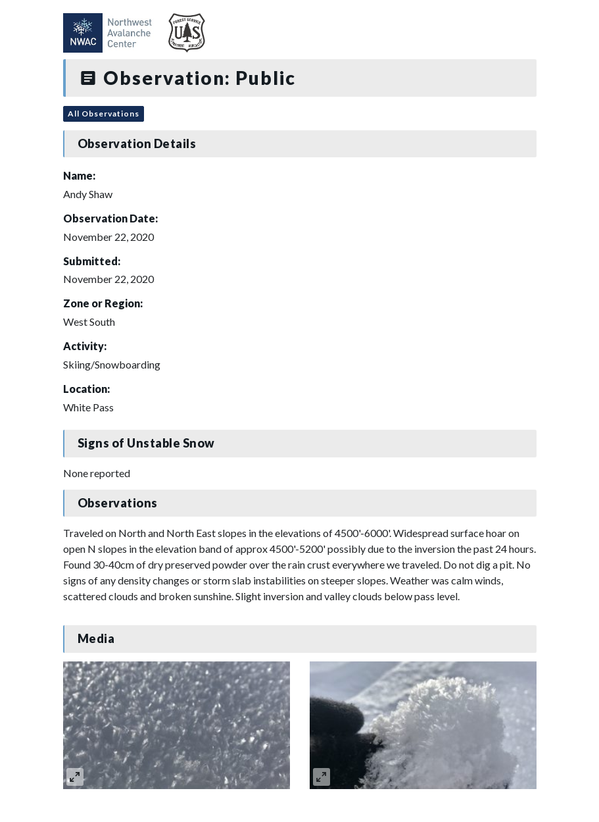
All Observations (103, 113)
